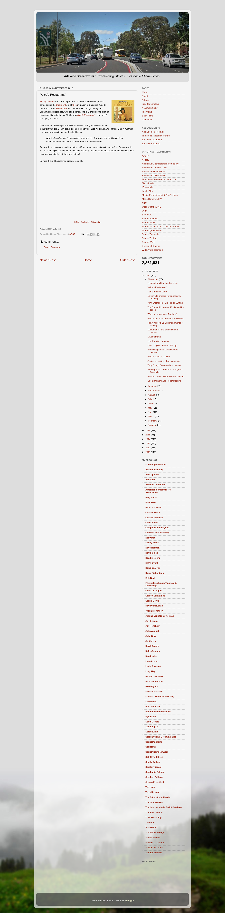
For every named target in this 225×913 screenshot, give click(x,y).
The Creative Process (158, 341)
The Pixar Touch (153, 812)
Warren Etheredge (154, 832)
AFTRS (145, 160)
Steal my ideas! (153, 767)
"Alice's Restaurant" (157, 287)
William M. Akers (154, 847)
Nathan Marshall (153, 691)
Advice (145, 100)
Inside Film (147, 191)
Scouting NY (152, 726)
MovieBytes (151, 686)
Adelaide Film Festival (153, 132)
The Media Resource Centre (156, 136)
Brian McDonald (153, 507)
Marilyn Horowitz (154, 676)
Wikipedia (95, 222)
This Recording (153, 817)
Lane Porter (151, 661)
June (150, 403)
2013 (148, 443)
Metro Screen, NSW (152, 199)
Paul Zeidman (152, 706)
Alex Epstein (152, 474)
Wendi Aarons (152, 837)
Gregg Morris (152, 601)
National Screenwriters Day (159, 696)
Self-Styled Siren (154, 757)
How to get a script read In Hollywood (166, 318)
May (150, 408)
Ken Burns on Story (157, 291)
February (153, 421)
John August (152, 631)
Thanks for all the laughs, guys (163, 283)
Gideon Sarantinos (155, 596)
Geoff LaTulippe (153, 590)
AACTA (145, 156)
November (153, 279)
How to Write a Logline (159, 356)
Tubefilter (150, 822)
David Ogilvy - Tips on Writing (162, 345)
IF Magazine (148, 187)
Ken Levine (151, 656)
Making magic (154, 337)
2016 (148, 430)
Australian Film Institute (153, 171)
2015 (148, 434)
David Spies (151, 553)
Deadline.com (152, 558)
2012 (148, 447)
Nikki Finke (151, 701)
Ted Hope (150, 787)
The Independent (154, 802)
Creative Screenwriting (157, 532)
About (145, 96)
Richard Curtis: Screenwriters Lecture (166, 376)
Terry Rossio (152, 792)
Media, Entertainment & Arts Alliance (160, 195)
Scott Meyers (152, 722)
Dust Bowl (61, 105)
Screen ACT (148, 214)
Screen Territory (150, 238)
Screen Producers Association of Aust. (160, 226)
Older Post (127, 260)
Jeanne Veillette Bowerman (159, 616)
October (152, 386)
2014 (148, 439)
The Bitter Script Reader (158, 797)
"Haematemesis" (150, 108)
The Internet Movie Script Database (163, 807)
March (151, 416)
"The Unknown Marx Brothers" (162, 314)
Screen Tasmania (150, 234)
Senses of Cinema (151, 246)
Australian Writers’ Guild (154, 175)
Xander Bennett (153, 852)
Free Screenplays (150, 104)
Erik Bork (150, 578)
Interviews (147, 112)
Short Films (147, 116)
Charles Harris (152, 512)
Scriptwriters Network (156, 752)
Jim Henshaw (152, 626)
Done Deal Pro (152, 568)
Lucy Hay (150, 671)
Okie (74, 105)
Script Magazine (153, 742)
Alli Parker (150, 479)
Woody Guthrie (47, 101)
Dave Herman (152, 548)
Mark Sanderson (154, 681)
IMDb (76, 222)
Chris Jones (151, 522)
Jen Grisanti (151, 621)
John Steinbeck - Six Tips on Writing (165, 303)
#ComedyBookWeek (156, 464)
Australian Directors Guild (154, 167)
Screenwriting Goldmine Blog (160, 737)
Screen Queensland (151, 230)
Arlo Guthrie (61, 108)
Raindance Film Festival (158, 711)
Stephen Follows (154, 777)
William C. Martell (154, 842)
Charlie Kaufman (154, 517)
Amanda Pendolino (155, 484)
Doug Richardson (154, 573)
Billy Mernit (151, 497)
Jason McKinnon (154, 611)
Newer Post (48, 260)
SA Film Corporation (152, 139)
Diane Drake (151, 563)
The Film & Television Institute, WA (159, 179)
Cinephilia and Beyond (157, 527)
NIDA (144, 203)
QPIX (144, 211)
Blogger (130, 900)
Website (85, 222)
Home (88, 260)
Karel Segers (152, 646)
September (153, 390)
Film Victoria (148, 183)
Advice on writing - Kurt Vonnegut (164, 361)
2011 (148, 452)
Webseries (147, 119)
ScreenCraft (151, 731)
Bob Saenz (151, 502)
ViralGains (150, 827)
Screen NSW (148, 222)
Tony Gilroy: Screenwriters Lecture (164, 365)
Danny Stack (152, 542)
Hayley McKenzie (154, 606)
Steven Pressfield (154, 782)
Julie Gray (150, 636)
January (152, 425)
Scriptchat (150, 747)
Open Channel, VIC (151, 207)
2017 (148, 275)
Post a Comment (52, 247)
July (150, 399)
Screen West (148, 242)
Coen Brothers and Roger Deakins (164, 381)
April (150, 412)
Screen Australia (150, 218)
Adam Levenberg (154, 469)
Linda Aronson (153, 666)
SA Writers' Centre (151, 143)
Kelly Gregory (152, 651)
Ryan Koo (150, 716)
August (152, 395)
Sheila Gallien (152, 762)
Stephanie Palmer (154, 772)
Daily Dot (150, 538)
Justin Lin (150, 641)
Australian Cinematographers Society (160, 164)
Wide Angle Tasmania (152, 250)
